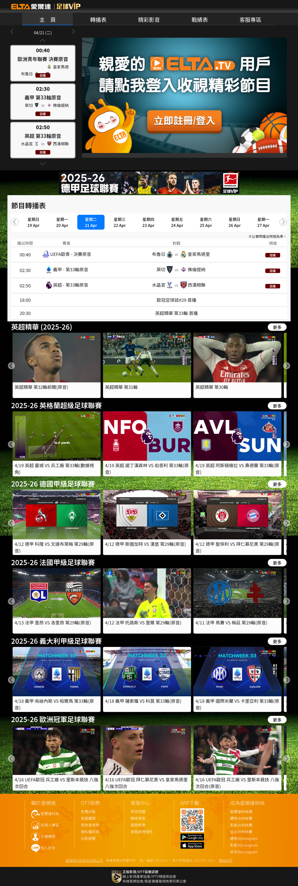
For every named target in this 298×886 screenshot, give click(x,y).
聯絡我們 (225, 860)
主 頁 (47, 19)
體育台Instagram (244, 838)
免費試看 (88, 812)
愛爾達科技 (50, 814)
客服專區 (250, 19)
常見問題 (138, 812)
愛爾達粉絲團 (241, 812)
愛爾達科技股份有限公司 (84, 860)
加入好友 (48, 848)
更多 (277, 327)
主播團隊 (48, 836)
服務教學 (138, 825)
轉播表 (98, 19)
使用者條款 (90, 825)
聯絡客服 (138, 818)
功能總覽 (88, 838)
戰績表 (199, 19)
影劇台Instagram (244, 845)
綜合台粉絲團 (241, 832)
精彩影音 (149, 19)
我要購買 (88, 818)
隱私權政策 (90, 832)
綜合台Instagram (244, 852)
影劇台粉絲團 (241, 825)
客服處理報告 (142, 832)
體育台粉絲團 (241, 818)
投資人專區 (50, 825)
